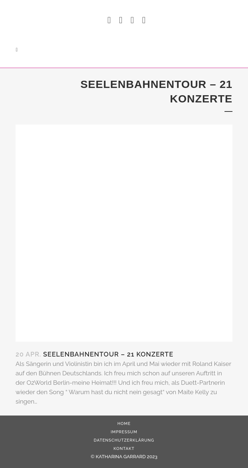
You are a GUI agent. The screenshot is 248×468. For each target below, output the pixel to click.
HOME (124, 423)
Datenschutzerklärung (124, 440)
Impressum (124, 432)
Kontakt (124, 448)
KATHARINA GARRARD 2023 (126, 456)
